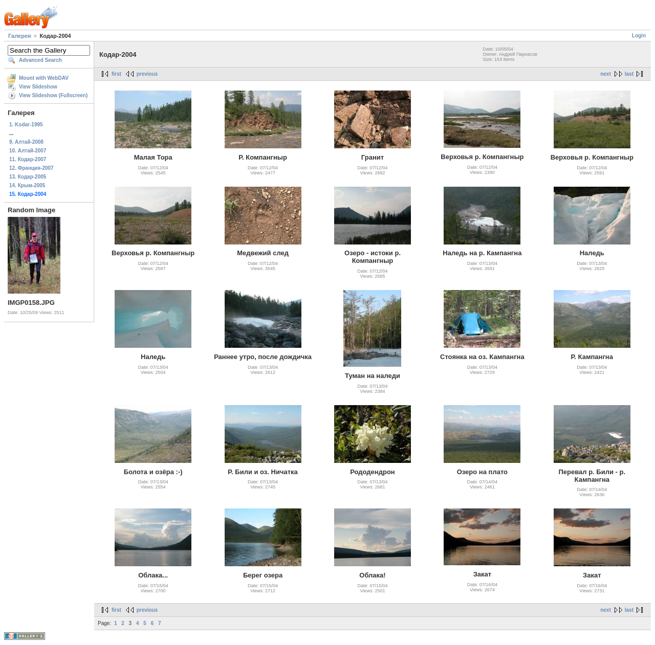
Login (639, 35)
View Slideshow (38, 87)
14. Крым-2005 (27, 185)
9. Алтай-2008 (26, 142)
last (629, 74)
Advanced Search (40, 60)
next (605, 74)
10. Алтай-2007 (27, 150)
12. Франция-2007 (31, 168)
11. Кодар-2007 (27, 159)
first (116, 74)
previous (147, 74)
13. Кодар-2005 (27, 177)
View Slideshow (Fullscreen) (53, 95)
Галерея (19, 36)
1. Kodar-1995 (26, 124)
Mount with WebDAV (44, 78)
